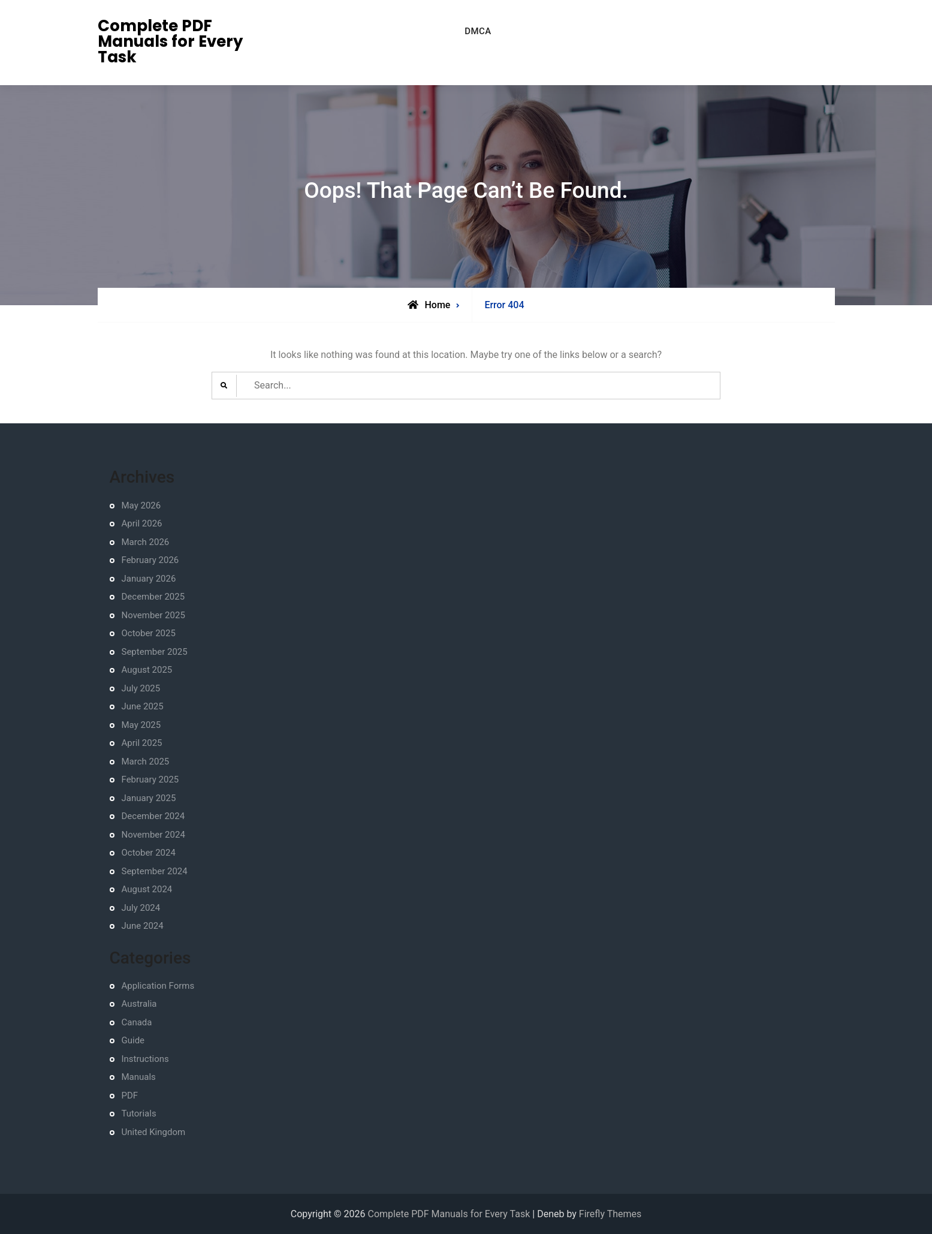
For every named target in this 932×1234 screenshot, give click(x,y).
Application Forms (158, 985)
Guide (133, 1040)
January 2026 (149, 578)
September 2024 (155, 871)
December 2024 (153, 816)
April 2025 (142, 743)
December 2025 (153, 596)
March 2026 (146, 542)
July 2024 (141, 907)
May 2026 (141, 505)
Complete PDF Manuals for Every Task (170, 41)
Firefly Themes (610, 1214)
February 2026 (150, 560)
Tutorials (139, 1113)
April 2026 (142, 523)
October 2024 (149, 852)
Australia (139, 1003)
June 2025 (143, 706)
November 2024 (153, 834)
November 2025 (153, 615)
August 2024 (147, 889)
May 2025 (141, 725)
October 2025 (149, 633)
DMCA (478, 31)
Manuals (139, 1077)
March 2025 (146, 761)
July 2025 (141, 688)
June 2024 (143, 925)
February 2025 (150, 779)
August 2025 (147, 669)
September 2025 (155, 651)
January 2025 (149, 798)
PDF (130, 1095)
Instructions (145, 1059)
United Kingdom (154, 1132)
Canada (137, 1022)
